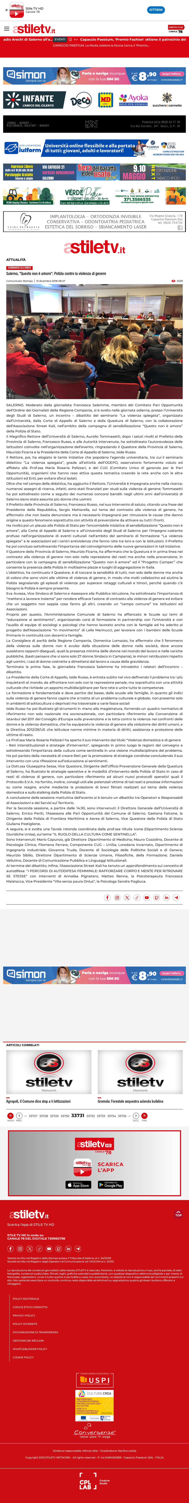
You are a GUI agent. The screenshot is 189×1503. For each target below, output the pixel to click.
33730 (65, 1116)
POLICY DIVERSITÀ (25, 1323)
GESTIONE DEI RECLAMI (28, 1340)
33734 (111, 1116)
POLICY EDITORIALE (26, 1298)
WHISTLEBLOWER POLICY (30, 1349)
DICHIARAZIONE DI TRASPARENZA (35, 1332)
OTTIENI (156, 10)
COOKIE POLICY (23, 1357)
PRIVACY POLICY (24, 1315)
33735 (122, 1116)
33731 (77, 1115)
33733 (101, 1116)
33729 (54, 1116)
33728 (43, 1116)
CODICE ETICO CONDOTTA (30, 1307)
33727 (33, 1116)
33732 (90, 1116)
